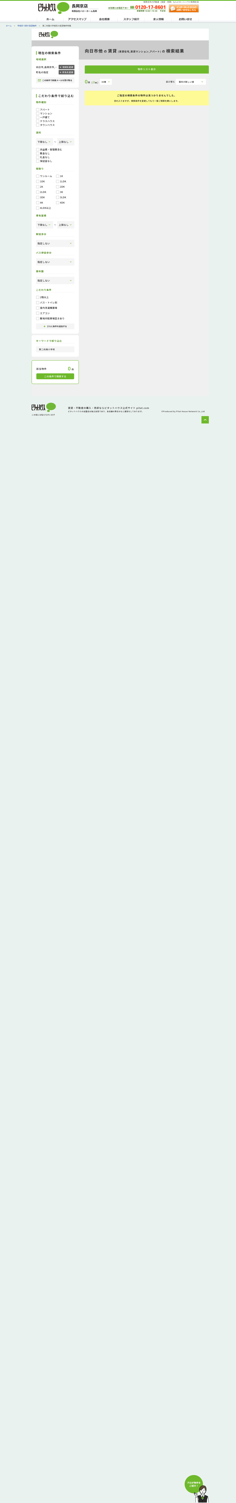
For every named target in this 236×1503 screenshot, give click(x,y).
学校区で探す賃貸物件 (27, 26)
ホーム (9, 26)
